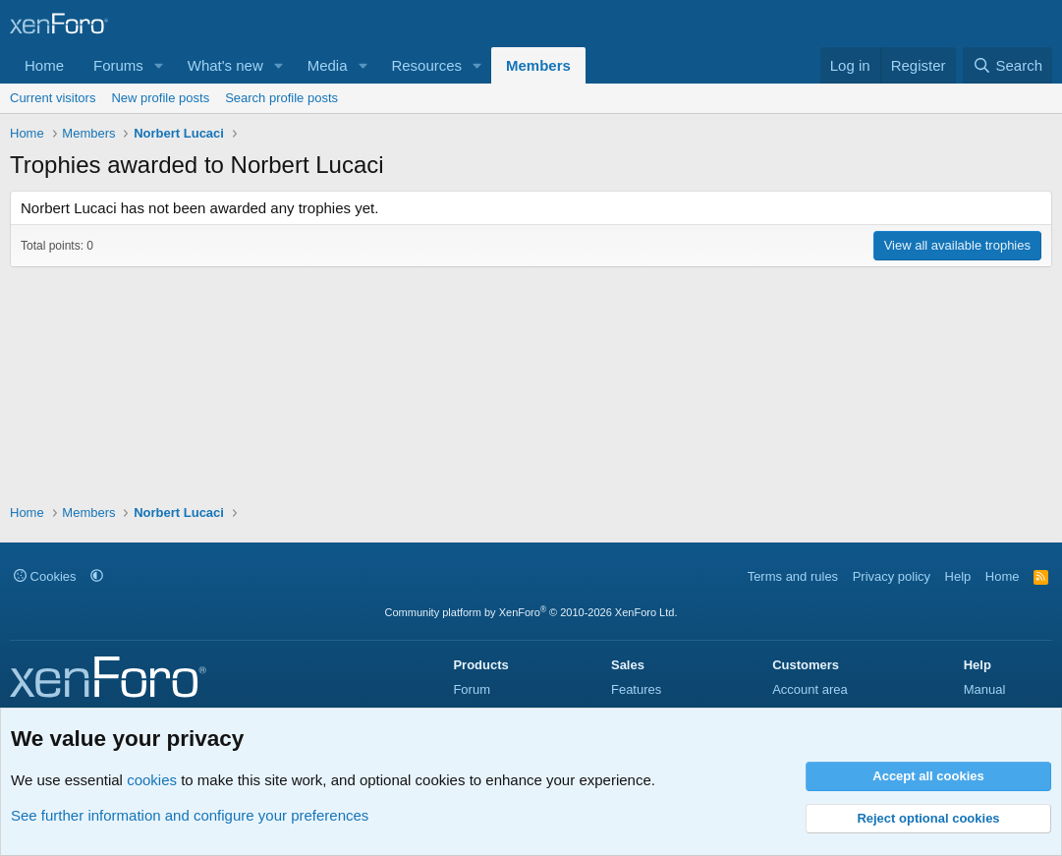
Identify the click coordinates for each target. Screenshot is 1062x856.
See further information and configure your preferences (189, 815)
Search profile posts (281, 97)
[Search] (1007, 65)
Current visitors (52, 97)
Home (44, 65)
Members (538, 65)
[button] (159, 65)
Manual (985, 689)
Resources (426, 65)
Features (636, 689)
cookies (152, 779)
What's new (225, 65)
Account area (810, 689)
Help (958, 576)
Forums (118, 65)
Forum (471, 689)
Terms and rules (793, 576)
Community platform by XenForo (531, 612)
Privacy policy (891, 576)
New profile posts (160, 97)
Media (327, 65)
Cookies (45, 576)
